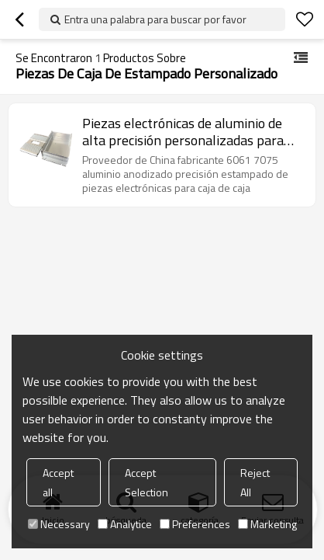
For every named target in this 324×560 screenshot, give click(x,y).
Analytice (125, 524)
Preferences (195, 524)
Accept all (58, 482)
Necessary (59, 524)
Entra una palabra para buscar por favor (155, 19)
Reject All (255, 482)
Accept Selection (146, 482)
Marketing (267, 524)
